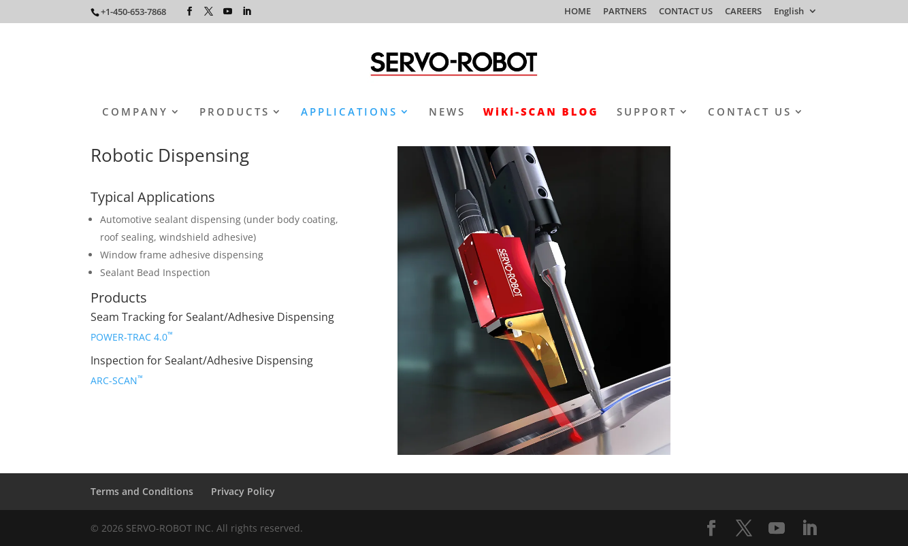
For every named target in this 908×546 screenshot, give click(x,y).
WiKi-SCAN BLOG (541, 112)
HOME (577, 12)
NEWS (447, 112)
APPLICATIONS (349, 112)
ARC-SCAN (117, 380)
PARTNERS (625, 12)
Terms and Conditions (142, 491)
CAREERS (743, 12)
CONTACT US (686, 12)
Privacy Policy (243, 491)
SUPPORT (647, 112)
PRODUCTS (234, 112)
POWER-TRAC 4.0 (132, 336)
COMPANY (135, 112)
